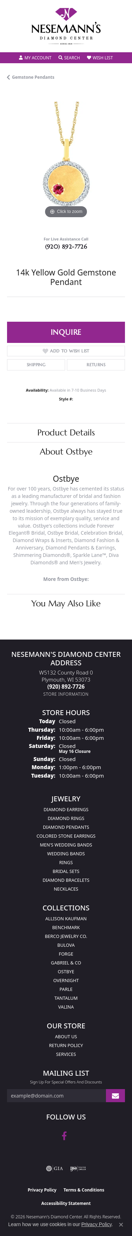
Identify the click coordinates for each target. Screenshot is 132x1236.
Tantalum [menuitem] (65, 998)
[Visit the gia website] (54, 1168)
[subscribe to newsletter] (115, 1095)
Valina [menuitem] (66, 1007)
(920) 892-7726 (66, 246)
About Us (66, 1036)
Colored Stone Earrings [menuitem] (66, 836)
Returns (96, 364)
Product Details (66, 432)
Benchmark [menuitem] (66, 927)
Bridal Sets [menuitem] (65, 871)
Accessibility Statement (65, 1203)
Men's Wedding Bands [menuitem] (66, 845)
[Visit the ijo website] (78, 1168)
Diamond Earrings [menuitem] (66, 809)
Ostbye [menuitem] (66, 971)
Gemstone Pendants (33, 77)
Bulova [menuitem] (66, 945)
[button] (35, 58)
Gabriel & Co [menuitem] (66, 962)
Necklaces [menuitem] (66, 889)
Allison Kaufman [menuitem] (66, 918)
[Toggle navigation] (12, 42)
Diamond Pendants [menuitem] (66, 827)
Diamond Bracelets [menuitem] (66, 880)
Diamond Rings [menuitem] (66, 818)
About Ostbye (66, 451)
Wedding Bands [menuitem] (66, 853)
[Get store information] (66, 694)
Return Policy (66, 1045)
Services (66, 1054)
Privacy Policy (42, 1190)
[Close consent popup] (121, 1225)
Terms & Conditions (83, 1190)
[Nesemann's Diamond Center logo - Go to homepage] (66, 26)
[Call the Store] (66, 686)
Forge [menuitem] (66, 954)
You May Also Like (66, 603)
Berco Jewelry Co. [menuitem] (66, 936)
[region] (66, 161)
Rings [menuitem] (66, 862)
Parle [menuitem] (66, 989)
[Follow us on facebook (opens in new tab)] (64, 1136)
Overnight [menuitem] (66, 980)
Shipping (36, 364)
